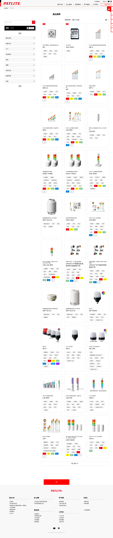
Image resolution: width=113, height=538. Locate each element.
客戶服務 (87, 4)
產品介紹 (60, 4)
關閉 (100, 9)
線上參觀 (69, 4)
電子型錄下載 (107, 13)
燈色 (7, 81)
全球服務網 (97, 1)
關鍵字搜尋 (108, 4)
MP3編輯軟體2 (108, 25)
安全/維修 (37, 517)
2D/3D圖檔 (108, 21)
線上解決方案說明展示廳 (41, 501)
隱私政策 (86, 501)
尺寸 (7, 49)
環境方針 (61, 521)
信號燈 (11, 501)
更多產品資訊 (62, 505)
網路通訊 (37, 521)
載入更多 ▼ (74, 463)
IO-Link (11, 513)
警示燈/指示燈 (13, 503)
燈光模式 (8, 54)
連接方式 (8, 43)
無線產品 (12, 511)
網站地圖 (86, 503)
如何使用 (30, 28)
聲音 (7, 59)
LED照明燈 (12, 507)
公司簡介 (95, 4)
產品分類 (8, 38)
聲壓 (7, 65)
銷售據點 (61, 519)
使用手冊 (107, 17)
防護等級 (8, 76)
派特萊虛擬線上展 (39, 503)
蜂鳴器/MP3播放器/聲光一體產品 (18, 505)
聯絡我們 (107, 8)
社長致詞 (61, 517)
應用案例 (78, 4)
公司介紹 (61, 515)
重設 (20, 33)
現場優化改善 (38, 515)
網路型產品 (108, 29)
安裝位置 (8, 70)
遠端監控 (37, 514)
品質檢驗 (37, 519)
